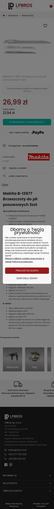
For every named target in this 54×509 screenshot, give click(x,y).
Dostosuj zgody (27, 278)
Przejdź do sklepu (27, 270)
